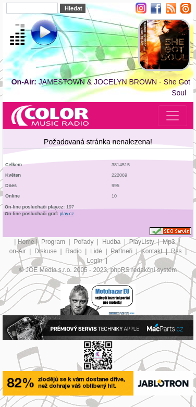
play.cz (67, 213)
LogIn (95, 260)
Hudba (112, 241)
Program (54, 241)
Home (26, 241)
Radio (74, 251)
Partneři (122, 251)
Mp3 (170, 241)
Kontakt (152, 251)
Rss (177, 251)
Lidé (97, 251)
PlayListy (142, 241)
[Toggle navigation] (172, 115)
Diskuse (46, 251)
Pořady (84, 241)
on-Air (18, 251)
